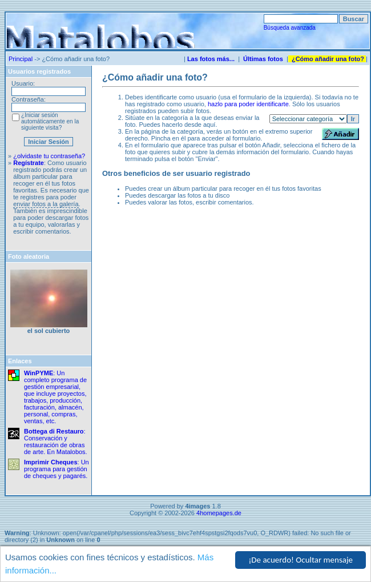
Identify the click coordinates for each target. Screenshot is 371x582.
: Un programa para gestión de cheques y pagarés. (56, 469)
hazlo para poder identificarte (248, 104)
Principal (21, 58)
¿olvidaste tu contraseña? (49, 155)
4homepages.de (218, 512)
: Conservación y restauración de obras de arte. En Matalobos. (55, 441)
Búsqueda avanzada (290, 28)
